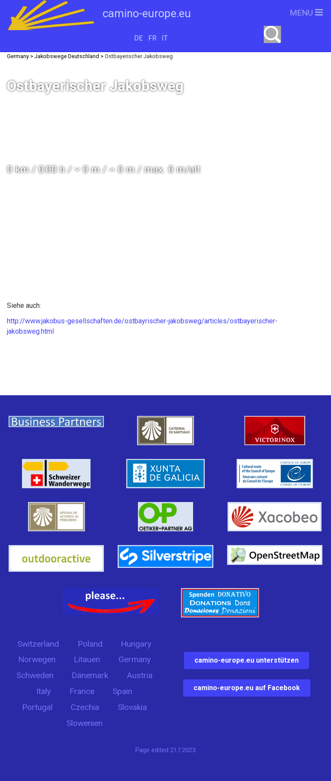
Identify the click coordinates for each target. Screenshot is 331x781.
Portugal (37, 707)
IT (165, 38)
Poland (90, 644)
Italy (43, 691)
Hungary (136, 644)
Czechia (85, 707)
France (81, 691)
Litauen (87, 659)
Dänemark (90, 675)
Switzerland (38, 644)
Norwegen (37, 659)
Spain (122, 691)
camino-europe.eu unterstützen (246, 660)
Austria (140, 675)
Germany (135, 659)
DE (138, 38)
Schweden (34, 675)
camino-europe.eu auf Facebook (247, 688)
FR (152, 38)
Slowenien (84, 723)
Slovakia (132, 707)
